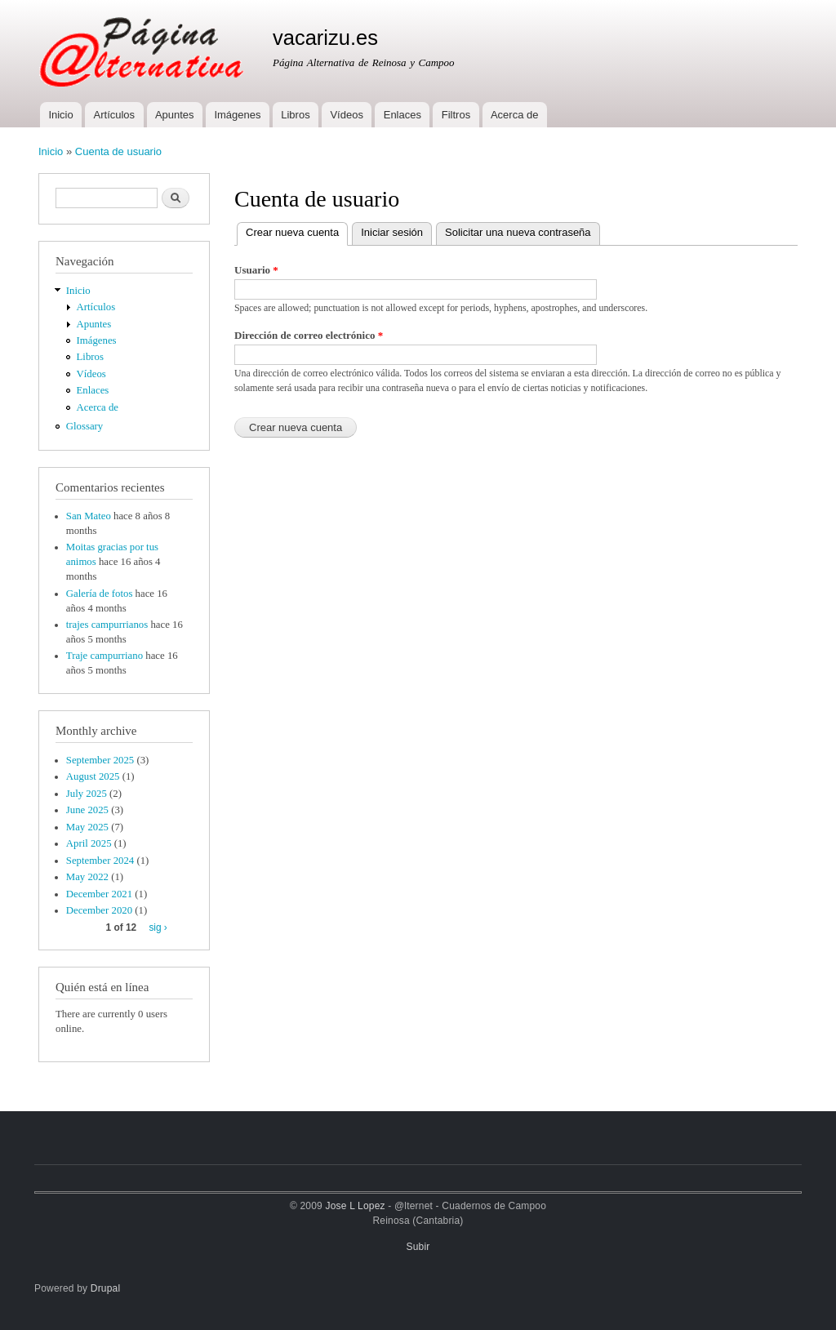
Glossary (84, 426)
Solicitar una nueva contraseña (518, 232)
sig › (158, 927)
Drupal (106, 1288)
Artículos (115, 115)
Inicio (60, 115)
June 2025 (87, 810)
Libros (295, 115)
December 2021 (99, 894)
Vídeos (346, 115)
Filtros (456, 115)
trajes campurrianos (107, 624)
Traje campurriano (104, 655)
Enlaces (402, 115)
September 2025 (100, 760)
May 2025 (87, 827)
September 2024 (100, 860)
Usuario (256, 270)
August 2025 (93, 776)
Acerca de (515, 115)
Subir (418, 1246)
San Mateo (88, 516)
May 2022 (87, 877)
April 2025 (89, 843)
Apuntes (174, 115)
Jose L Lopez (355, 1206)
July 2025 (86, 793)
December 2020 (99, 910)
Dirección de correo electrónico (308, 335)
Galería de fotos (99, 593)
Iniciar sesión (392, 232)
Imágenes (237, 115)
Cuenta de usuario (118, 151)
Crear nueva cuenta (297, 230)
